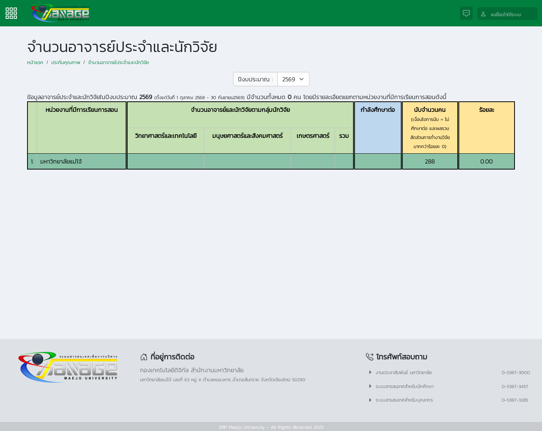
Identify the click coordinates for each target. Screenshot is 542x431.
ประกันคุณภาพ (65, 62)
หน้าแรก (35, 62)
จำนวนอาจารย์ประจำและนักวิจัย (118, 62)
